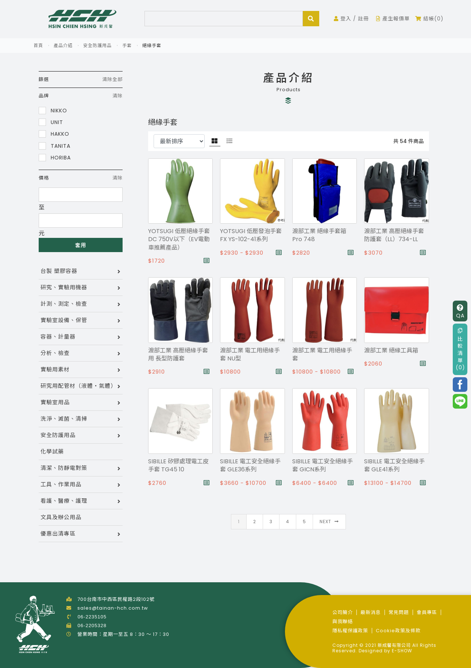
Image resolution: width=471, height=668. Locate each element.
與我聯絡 (342, 621)
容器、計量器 (58, 336)
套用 (80, 245)
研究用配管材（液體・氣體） (78, 386)
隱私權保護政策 (350, 630)
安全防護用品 (97, 45)
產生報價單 (393, 18)
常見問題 (399, 612)
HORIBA (55, 157)
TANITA (54, 145)
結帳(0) (429, 18)
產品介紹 (63, 45)
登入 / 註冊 (351, 18)
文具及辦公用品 (60, 517)
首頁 (38, 45)
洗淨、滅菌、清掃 (63, 418)
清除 (117, 95)
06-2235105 (92, 616)
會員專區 (427, 612)
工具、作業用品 (60, 484)
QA (460, 311)
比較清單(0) (460, 349)
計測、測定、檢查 (63, 304)
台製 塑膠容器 (58, 271)
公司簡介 (342, 612)
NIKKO (53, 110)
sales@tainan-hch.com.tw (112, 608)
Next (329, 521)
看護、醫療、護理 (63, 501)
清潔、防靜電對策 (63, 468)
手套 (127, 45)
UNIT (51, 122)
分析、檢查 (55, 353)
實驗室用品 (55, 402)
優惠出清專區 (58, 533)
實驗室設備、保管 (63, 320)
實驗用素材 (55, 369)
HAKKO (54, 133)
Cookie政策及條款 (398, 630)
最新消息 (370, 612)
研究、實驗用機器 (63, 287)
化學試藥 (52, 451)
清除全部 (112, 79)
